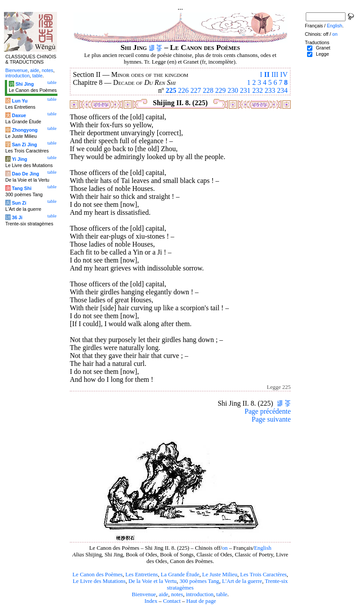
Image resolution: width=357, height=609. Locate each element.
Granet (323, 47)
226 (183, 90)
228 (208, 90)
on (225, 548)
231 (245, 90)
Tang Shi (21, 188)
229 (220, 90)
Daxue (19, 115)
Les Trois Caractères (263, 574)
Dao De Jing (25, 173)
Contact (172, 601)
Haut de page (201, 601)
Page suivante (271, 419)
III (274, 74)
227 (195, 90)
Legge (322, 54)
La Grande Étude (180, 574)
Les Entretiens (141, 574)
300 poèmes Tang (199, 581)
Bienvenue (144, 594)
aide (163, 594)
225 (171, 90)
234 (282, 90)
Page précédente (268, 411)
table (222, 594)
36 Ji (17, 217)
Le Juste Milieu (220, 574)
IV (284, 74)
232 (257, 90)
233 (270, 90)
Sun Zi (19, 203)
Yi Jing (19, 159)
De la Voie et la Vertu (153, 581)
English (262, 548)
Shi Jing (24, 84)
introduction (200, 594)
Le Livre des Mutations (98, 581)
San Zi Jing (24, 144)
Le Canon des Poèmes (97, 574)
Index (150, 601)
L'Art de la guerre (242, 581)
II (267, 74)
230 (233, 90)
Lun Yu (19, 100)
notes (177, 594)
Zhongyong (25, 130)
